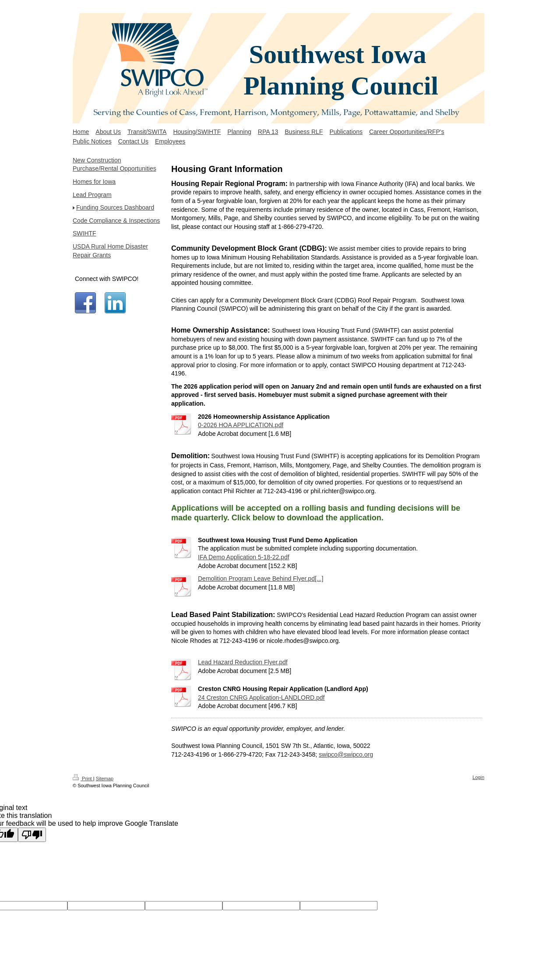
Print (83, 778)
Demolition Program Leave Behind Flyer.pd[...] (260, 578)
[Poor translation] (32, 835)
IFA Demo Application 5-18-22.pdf (243, 557)
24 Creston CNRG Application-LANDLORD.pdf (261, 697)
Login (478, 777)
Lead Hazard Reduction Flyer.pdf (243, 662)
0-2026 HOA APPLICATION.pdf (240, 424)
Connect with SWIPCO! (107, 278)
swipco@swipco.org (346, 754)
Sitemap (104, 778)
